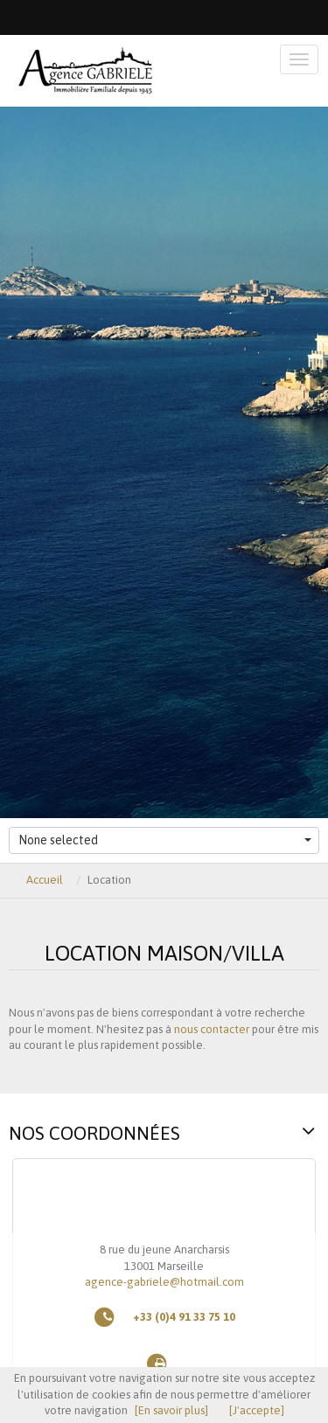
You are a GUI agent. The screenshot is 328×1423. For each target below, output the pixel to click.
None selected (164, 840)
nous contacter (211, 1029)
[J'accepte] (256, 1410)
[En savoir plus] (171, 1410)
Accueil (44, 879)
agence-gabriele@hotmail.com (164, 1281)
